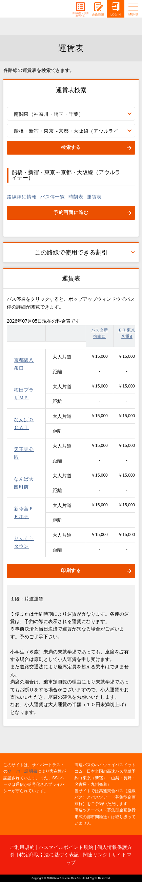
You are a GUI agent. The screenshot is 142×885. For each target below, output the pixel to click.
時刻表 (75, 196)
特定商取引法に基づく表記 (49, 854)
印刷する (71, 570)
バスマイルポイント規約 (66, 847)
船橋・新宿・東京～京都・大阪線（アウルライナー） (66, 132)
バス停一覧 (52, 196)
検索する (71, 147)
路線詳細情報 (22, 196)
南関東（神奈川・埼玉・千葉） (49, 114)
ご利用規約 (22, 847)
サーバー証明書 (22, 771)
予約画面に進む (71, 212)
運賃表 (94, 196)
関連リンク (95, 854)
